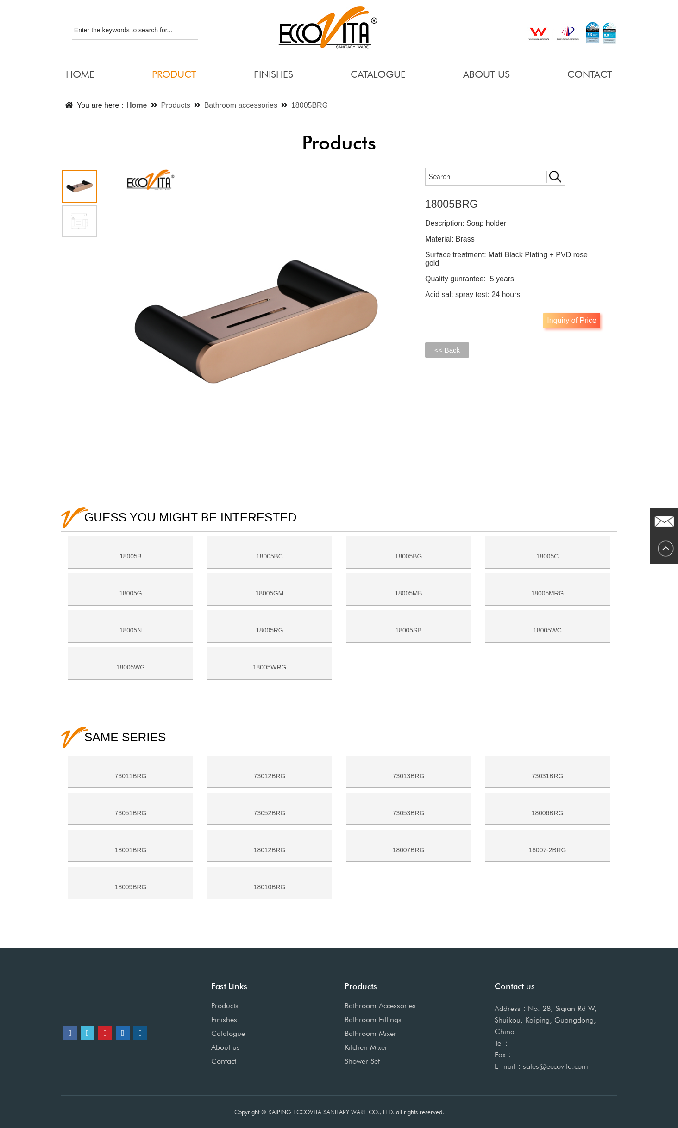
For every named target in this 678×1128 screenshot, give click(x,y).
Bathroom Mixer (370, 1033)
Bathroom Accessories (380, 1005)
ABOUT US (486, 74)
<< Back (447, 350)
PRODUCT (174, 74)
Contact (223, 1061)
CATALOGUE (378, 74)
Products (175, 105)
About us (225, 1047)
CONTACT (589, 74)
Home (136, 105)
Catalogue (228, 1033)
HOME (80, 74)
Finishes (224, 1019)
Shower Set (362, 1061)
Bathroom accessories (240, 105)
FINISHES (273, 74)
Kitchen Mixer (366, 1047)
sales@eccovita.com (555, 1066)
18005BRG (309, 105)
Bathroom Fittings (373, 1019)
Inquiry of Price (571, 320)
